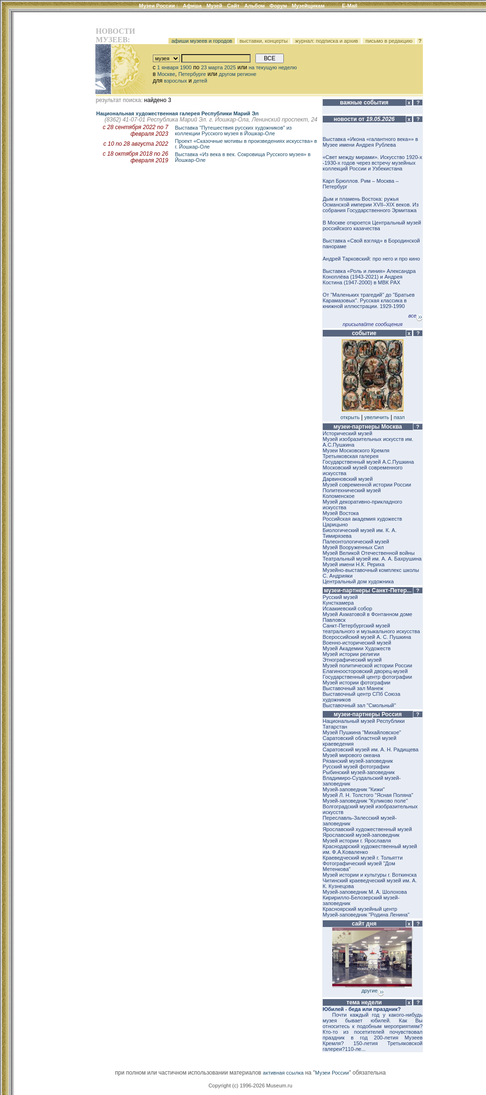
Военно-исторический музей (357, 643)
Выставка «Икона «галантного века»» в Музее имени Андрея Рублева (370, 142)
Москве (166, 74)
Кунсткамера (338, 603)
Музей (214, 6)
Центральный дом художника (358, 581)
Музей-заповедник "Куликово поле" (365, 801)
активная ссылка (283, 1073)
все (415, 315)
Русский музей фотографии (356, 766)
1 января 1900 (174, 67)
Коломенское (339, 496)
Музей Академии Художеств (357, 648)
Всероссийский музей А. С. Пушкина (367, 637)
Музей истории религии (351, 654)
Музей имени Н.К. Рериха (353, 564)
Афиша (192, 6)
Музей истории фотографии (357, 682)
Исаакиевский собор (347, 608)
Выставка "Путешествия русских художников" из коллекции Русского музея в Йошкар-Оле (233, 130)
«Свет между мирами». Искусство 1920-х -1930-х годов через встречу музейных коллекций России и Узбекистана (372, 162)
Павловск (334, 620)
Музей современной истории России (367, 484)
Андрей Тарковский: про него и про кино (371, 259)
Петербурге (192, 74)
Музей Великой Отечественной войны (369, 553)
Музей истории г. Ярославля (357, 840)
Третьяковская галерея (351, 456)
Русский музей (340, 597)
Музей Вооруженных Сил (353, 547)
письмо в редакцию (389, 41)
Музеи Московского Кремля (356, 450)
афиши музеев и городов (201, 41)
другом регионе (237, 74)
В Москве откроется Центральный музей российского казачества (372, 225)
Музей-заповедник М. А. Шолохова (365, 892)
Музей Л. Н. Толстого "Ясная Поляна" (368, 795)
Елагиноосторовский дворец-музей (365, 671)
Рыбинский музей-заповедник (359, 772)
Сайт (233, 6)
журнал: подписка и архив (326, 41)
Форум (278, 6)
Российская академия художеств (362, 519)
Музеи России (158, 6)
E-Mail (349, 6)
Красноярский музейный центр (360, 909)
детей (200, 81)
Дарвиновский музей (348, 479)
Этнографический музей (352, 660)
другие (372, 990)
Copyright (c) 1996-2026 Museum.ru (250, 1085)
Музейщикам (308, 6)
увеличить (376, 417)
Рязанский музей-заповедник (358, 761)
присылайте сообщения (372, 324)
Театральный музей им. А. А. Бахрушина (372, 559)
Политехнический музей (352, 490)
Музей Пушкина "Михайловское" (362, 732)
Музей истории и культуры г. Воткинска (370, 875)
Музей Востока (341, 513)
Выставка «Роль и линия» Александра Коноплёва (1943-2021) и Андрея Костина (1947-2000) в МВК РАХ (369, 276)
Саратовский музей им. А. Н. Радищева (371, 749)
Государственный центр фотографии (367, 677)
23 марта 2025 (218, 67)
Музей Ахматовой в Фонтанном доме (367, 614)
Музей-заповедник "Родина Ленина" (366, 914)
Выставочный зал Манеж (353, 688)
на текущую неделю (273, 67)
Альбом (254, 6)
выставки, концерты (264, 41)
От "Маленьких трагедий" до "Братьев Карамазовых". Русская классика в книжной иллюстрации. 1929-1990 (369, 300)
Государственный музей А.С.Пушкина (368, 462)
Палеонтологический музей (356, 541)
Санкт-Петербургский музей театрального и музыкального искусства (371, 628)
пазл (399, 417)
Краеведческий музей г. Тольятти (363, 858)
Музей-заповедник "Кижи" (354, 789)
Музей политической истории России (367, 665)
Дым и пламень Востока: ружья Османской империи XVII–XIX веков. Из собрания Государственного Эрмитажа (371, 204)
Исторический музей (348, 433)
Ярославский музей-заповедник (361, 835)
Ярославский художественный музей (367, 829)
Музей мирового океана (351, 755)
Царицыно (335, 524)
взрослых (175, 81)
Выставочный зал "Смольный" (359, 705)
